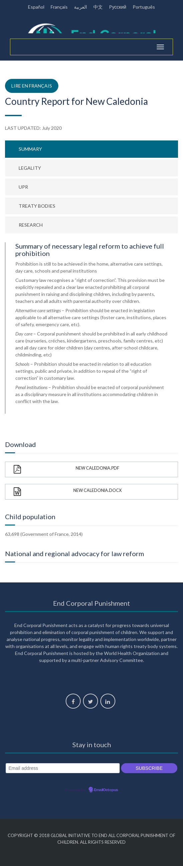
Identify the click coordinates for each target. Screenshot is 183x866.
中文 (98, 6)
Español (36, 6)
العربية (80, 6)
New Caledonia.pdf (66, 469)
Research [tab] (31, 225)
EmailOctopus (106, 790)
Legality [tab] (30, 168)
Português (144, 6)
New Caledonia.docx (68, 492)
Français (59, 6)
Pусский (117, 6)
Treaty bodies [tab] (37, 206)
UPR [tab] (23, 187)
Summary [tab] (30, 149)
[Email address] (63, 768)
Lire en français (31, 86)
